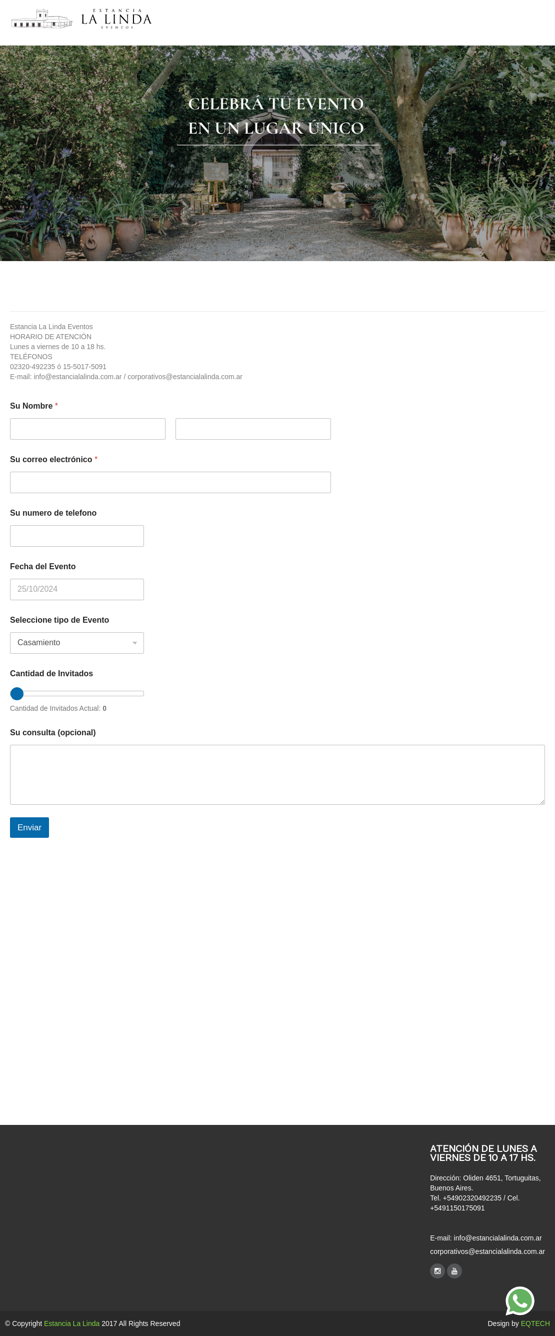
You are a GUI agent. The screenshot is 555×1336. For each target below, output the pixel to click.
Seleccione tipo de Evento (59, 620)
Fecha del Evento (43, 566)
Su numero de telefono (53, 513)
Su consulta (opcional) (53, 732)
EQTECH (535, 1323)
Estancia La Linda (72, 1323)
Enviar (30, 827)
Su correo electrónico (54, 459)
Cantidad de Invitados (51, 673)
